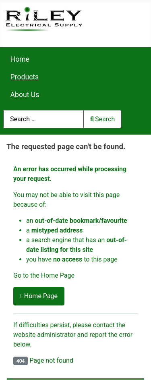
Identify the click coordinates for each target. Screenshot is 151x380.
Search (102, 119)
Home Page (39, 296)
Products (24, 77)
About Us (24, 95)
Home (19, 59)
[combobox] (43, 119)
